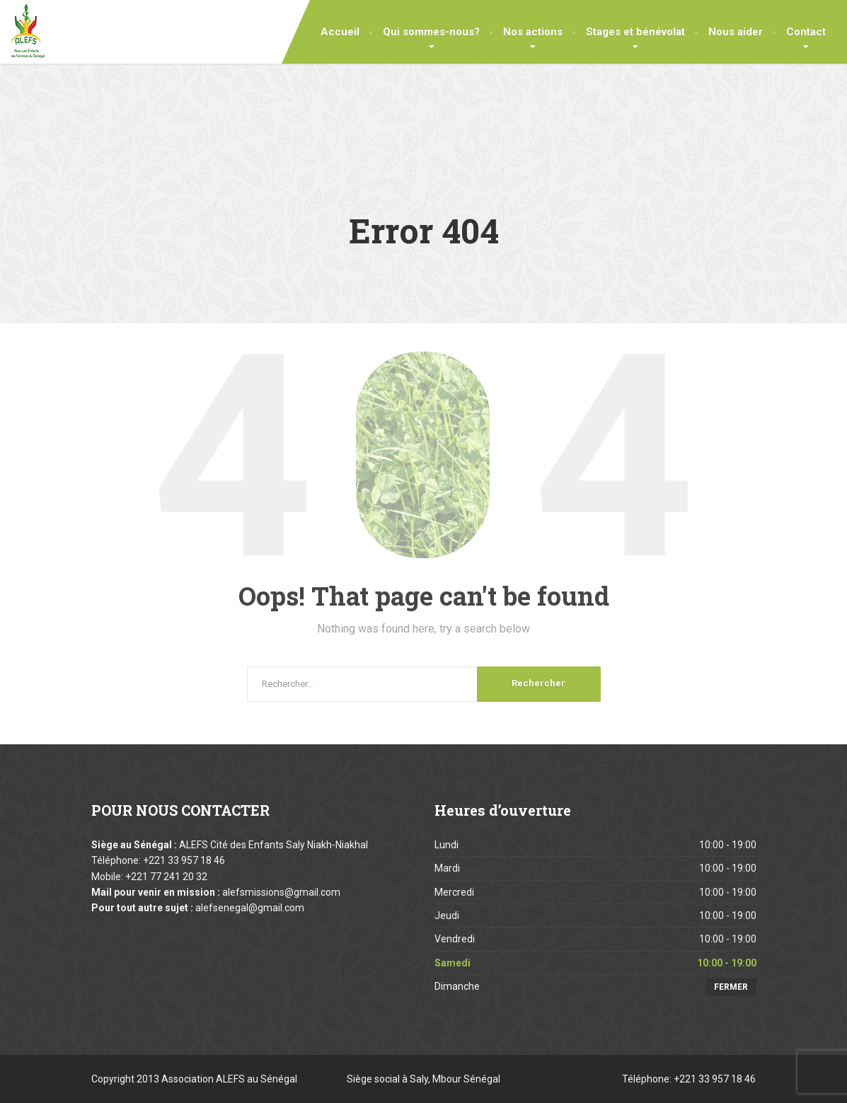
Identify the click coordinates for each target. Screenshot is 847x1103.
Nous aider (735, 31)
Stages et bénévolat (635, 31)
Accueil (340, 31)
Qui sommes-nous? (431, 31)
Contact (806, 31)
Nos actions (533, 31)
